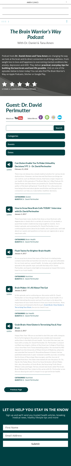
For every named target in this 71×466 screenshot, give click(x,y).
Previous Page (16, 389)
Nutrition (29, 276)
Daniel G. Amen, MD (35, 11)
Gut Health (30, 313)
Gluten (28, 197)
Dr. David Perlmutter (30, 199)
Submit (35, 443)
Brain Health (31, 239)
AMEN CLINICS (32, 2)
